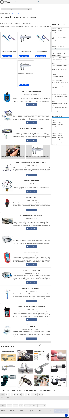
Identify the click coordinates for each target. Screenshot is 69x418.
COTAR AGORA (6, 56)
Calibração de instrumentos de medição (60, 129)
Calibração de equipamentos (57, 124)
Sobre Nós (59, 390)
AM (39, 366)
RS (23, 366)
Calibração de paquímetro (57, 135)
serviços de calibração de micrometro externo (59, 97)
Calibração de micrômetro (57, 133)
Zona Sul (20, 377)
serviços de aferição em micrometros (59, 92)
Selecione (2, 366)
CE (31, 366)
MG (9, 366)
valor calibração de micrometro (48, 13)
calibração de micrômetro (57, 30)
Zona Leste (26, 377)
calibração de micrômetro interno (59, 40)
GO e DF (35, 366)
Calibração (54, 120)
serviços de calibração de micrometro (59, 94)
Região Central (3, 377)
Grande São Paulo (33, 377)
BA (28, 366)
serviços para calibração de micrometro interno (60, 108)
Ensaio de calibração (56, 139)
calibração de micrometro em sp (58, 32)
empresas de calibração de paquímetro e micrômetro (60, 70)
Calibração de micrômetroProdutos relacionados (59, 24)
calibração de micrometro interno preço (59, 44)
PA (42, 366)
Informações (36, 2)
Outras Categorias (57, 116)
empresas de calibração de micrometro (59, 59)
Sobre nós (25, 2)
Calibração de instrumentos (57, 126)
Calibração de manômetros (57, 131)
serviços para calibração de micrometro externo (60, 104)
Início (15, 2)
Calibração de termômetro (57, 137)
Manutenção (54, 144)
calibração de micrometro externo (35, 13)
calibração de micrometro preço (58, 46)
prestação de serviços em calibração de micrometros (60, 83)
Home (43, 390)
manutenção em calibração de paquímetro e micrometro (58, 79)
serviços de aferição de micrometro (59, 89)
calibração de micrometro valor (58, 48)
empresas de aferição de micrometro (59, 57)
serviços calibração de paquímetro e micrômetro (59, 87)
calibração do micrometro (57, 51)
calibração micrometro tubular (58, 53)
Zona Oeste (15, 377)
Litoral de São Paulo (41, 377)
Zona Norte (10, 377)
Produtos (47, 2)
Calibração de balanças (56, 122)
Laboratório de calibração (57, 142)
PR (17, 366)
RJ (6, 366)
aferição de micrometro (56, 28)
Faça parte (65, 391)
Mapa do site (64, 390)
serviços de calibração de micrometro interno (59, 101)
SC (20, 366)
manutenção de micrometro (57, 76)
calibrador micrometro (56, 55)
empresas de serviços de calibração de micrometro (59, 73)
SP (14, 366)
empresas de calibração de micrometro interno (59, 66)
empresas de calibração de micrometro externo (19, 13)
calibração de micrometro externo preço (59, 38)
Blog (56, 2)
